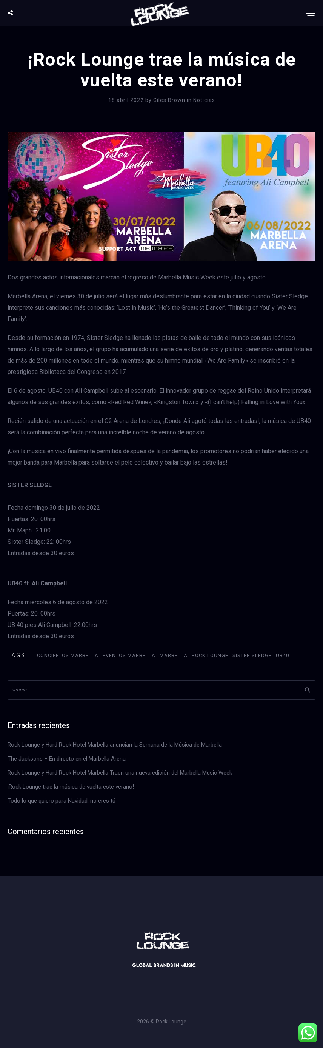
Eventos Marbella (129, 655)
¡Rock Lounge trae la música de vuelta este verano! (71, 786)
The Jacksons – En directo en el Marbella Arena (67, 758)
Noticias (204, 100)
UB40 (282, 655)
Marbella (174, 655)
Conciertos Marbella (67, 655)
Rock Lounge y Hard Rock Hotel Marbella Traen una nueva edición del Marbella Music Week (120, 772)
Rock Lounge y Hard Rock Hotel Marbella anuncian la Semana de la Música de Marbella (115, 744)
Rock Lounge (210, 655)
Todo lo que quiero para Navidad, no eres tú (61, 800)
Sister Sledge (252, 655)
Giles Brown (170, 100)
